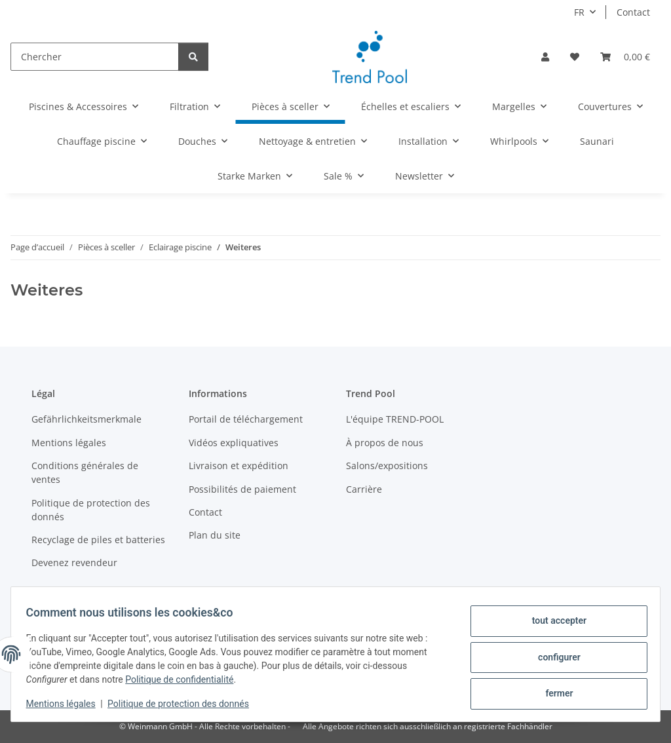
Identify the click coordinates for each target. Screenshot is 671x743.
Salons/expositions (387, 465)
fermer (553, 691)
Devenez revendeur (74, 562)
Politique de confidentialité (186, 679)
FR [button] (579, 12)
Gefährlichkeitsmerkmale (86, 419)
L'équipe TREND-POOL (395, 419)
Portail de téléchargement (246, 419)
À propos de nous (384, 442)
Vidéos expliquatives (233, 442)
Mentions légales (67, 703)
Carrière (364, 489)
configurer (553, 657)
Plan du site (214, 535)
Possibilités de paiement (242, 489)
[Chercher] (94, 57)
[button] (545, 56)
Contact (633, 12)
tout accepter (553, 623)
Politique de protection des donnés (185, 703)
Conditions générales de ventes (84, 472)
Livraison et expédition (238, 465)
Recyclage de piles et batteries (98, 539)
